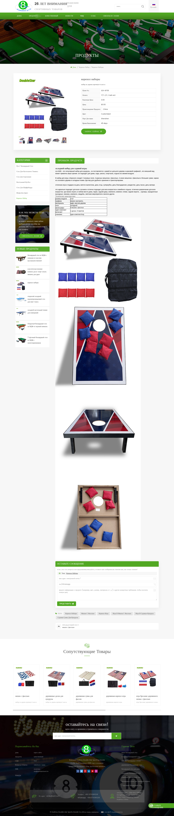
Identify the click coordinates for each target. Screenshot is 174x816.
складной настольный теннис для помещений (38, 311)
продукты (33, 16)
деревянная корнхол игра (116, 696)
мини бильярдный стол (129, 752)
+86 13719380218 (91, 794)
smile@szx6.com (53, 796)
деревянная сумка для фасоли (84, 698)
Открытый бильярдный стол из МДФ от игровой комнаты (37, 325)
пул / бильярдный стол (24, 166)
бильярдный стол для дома (130, 769)
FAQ (82, 16)
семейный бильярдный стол (130, 777)
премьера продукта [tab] (70, 161)
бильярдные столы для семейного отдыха (135, 781)
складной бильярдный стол (130, 756)
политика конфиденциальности (41, 770)
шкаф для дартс (22, 193)
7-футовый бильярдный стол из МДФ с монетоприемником (38, 340)
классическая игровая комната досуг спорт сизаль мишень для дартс (37, 272)
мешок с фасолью (87, 613)
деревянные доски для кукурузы (54, 698)
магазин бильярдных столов (130, 760)
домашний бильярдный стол (131, 773)
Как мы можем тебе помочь (31, 214)
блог (35, 760)
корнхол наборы (72, 573)
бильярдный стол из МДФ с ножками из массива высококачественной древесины (37, 258)
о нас (93, 16)
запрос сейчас (92, 131)
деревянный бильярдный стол (131, 765)
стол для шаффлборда (24, 187)
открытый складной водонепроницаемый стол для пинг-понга (36, 299)
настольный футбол (23, 182)
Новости (69, 16)
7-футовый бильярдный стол (131, 785)
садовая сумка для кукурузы (68, 617)
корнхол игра (103, 613)
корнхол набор (84, 67)
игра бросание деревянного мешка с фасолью (147, 698)
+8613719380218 (93, 797)
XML (16, 769)
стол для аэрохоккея (23, 177)
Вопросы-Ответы (21, 765)
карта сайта (38, 752)
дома (19, 16)
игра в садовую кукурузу (145, 613)
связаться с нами (111, 16)
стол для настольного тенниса (27, 171)
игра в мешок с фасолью (122, 613)
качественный (51, 16)
